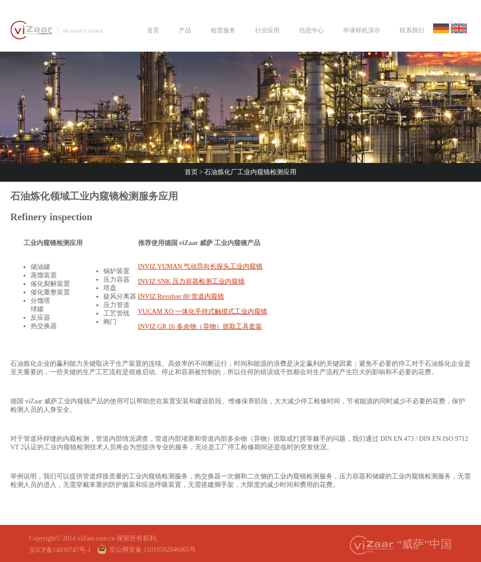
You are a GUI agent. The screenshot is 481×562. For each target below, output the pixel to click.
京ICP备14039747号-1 (60, 550)
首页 (192, 172)
